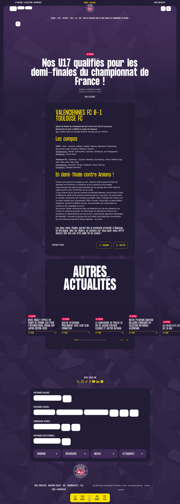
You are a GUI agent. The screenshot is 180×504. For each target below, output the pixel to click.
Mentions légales (54, 485)
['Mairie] (66, 441)
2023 (71, 18)
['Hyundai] (69, 412)
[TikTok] (86, 381)
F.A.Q (81, 485)
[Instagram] (82, 381)
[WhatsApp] (101, 381)
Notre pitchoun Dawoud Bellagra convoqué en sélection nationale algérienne (141, 324)
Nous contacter (159, 3)
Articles (65, 18)
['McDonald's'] (65, 427)
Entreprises (37, 3)
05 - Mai (78, 18)
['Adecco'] (124, 413)
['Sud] (114, 413)
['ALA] (134, 413)
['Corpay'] (75, 427)
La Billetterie (28, 3)
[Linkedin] (97, 381)
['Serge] (96, 412)
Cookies (121, 490)
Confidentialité (72, 485)
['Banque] (47, 426)
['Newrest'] (34, 11)
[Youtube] (93, 381)
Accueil (53, 18)
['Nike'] (19, 11)
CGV (64, 485)
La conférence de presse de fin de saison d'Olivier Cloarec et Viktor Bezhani (109, 325)
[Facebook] (90, 381)
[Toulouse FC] (90, 11)
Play (59, 18)
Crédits (147, 485)
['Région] (47, 441)
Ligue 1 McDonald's (59, 489)
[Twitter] (78, 381)
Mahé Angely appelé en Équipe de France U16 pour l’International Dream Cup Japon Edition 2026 (41, 324)
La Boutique (19, 3)
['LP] (26, 11)
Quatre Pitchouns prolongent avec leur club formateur (75, 325)
